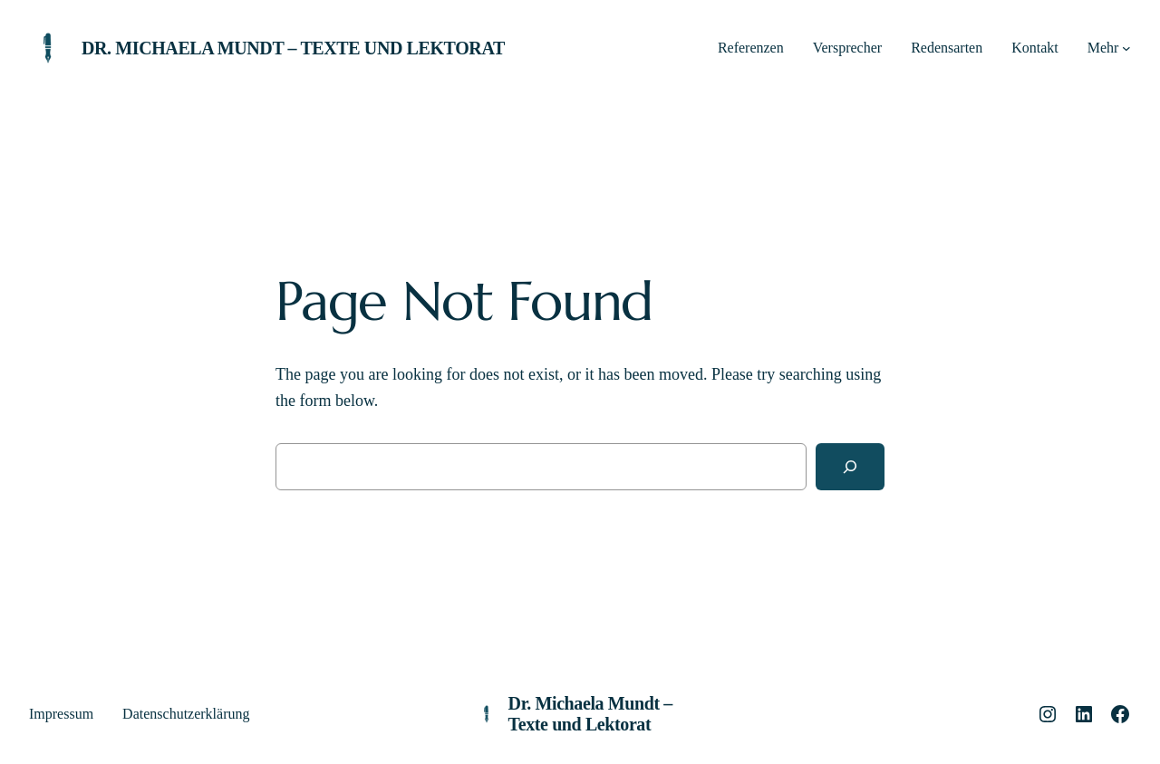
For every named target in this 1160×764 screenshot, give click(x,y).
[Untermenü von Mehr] (1126, 48)
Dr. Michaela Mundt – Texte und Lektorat (293, 48)
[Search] (850, 466)
